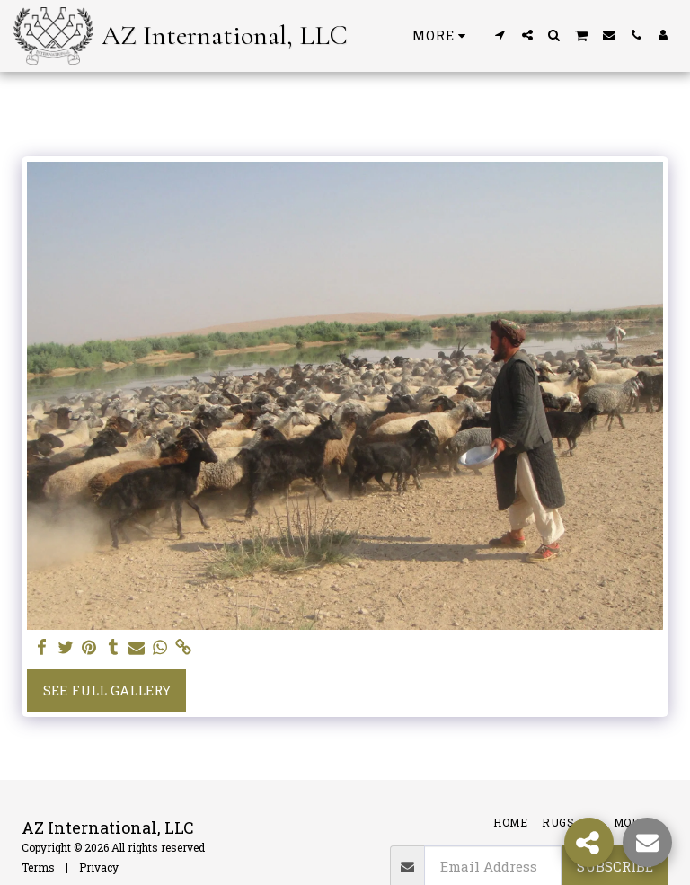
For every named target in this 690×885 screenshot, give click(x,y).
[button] (500, 35)
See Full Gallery (107, 690)
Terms (38, 867)
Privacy (99, 867)
